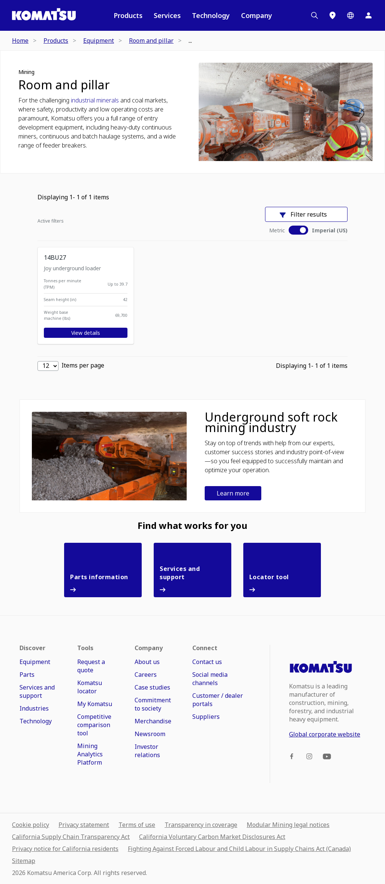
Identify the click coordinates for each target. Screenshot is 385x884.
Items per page (70, 366)
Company (256, 15)
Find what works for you (192, 525)
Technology (211, 15)
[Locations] (332, 15)
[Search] (314, 15)
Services (167, 15)
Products (128, 15)
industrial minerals (95, 100)
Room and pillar (64, 85)
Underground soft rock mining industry (271, 422)
